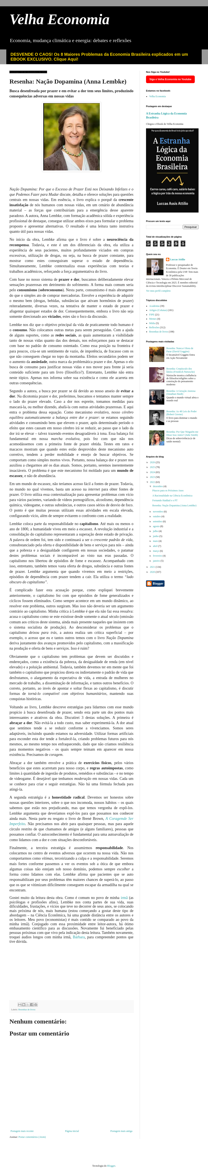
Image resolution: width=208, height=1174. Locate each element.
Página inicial (72, 1131)
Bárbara (79, 937)
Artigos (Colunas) (158, 310)
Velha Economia (59, 19)
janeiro (157, 560)
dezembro (158, 486)
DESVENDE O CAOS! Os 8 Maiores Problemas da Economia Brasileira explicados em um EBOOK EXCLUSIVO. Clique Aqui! (99, 56)
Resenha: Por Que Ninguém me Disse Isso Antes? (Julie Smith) (182, 433)
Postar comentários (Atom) (32, 1136)
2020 (153, 571)
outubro (157, 516)
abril (155, 546)
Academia (154, 305)
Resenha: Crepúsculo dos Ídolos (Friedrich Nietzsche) (180, 370)
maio (156, 541)
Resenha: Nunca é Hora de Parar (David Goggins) (179, 350)
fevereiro (158, 555)
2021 (153, 566)
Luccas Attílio (177, 259)
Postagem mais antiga (121, 1131)
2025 (153, 467)
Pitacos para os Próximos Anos (168, 490)
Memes (153, 318)
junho (156, 536)
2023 (153, 477)
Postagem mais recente (22, 1131)
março (156, 550)
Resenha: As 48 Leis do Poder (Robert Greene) (181, 413)
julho (156, 531)
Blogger (111, 1165)
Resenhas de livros (26, 1009)
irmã (125, 898)
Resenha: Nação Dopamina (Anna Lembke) (174, 505)
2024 (153, 472)
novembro (158, 511)
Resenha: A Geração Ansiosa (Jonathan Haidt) (180, 392)
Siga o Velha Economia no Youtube (170, 79)
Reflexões (154, 327)
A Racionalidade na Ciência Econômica (172, 495)
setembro (158, 521)
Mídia (152, 323)
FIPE (151, 314)
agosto (156, 526)
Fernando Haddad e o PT (165, 500)
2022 (153, 482)
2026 (153, 462)
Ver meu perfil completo (158, 290)
